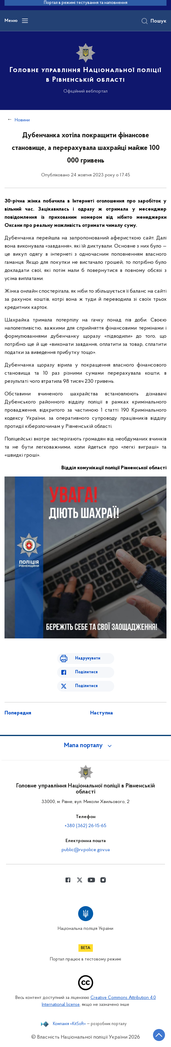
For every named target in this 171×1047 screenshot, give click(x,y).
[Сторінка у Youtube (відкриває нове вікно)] (91, 880)
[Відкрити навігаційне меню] (25, 21)
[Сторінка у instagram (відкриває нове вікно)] (103, 880)
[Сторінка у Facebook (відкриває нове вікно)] (68, 880)
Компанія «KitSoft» (69, 1024)
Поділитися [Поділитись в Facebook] (86, 672)
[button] (86, 745)
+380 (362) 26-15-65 (85, 825)
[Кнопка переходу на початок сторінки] (159, 1035)
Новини (22, 120)
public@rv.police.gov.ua (86, 850)
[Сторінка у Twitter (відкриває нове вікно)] (79, 880)
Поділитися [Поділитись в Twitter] (86, 686)
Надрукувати (87, 658)
